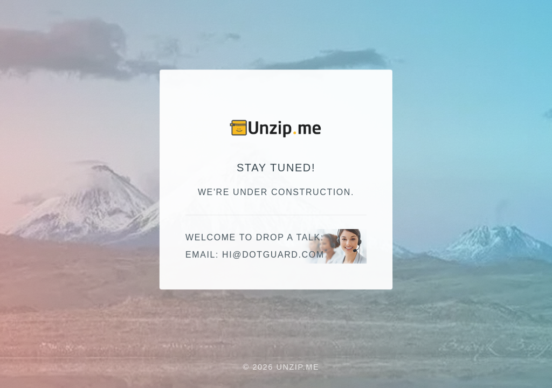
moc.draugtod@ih (273, 255)
